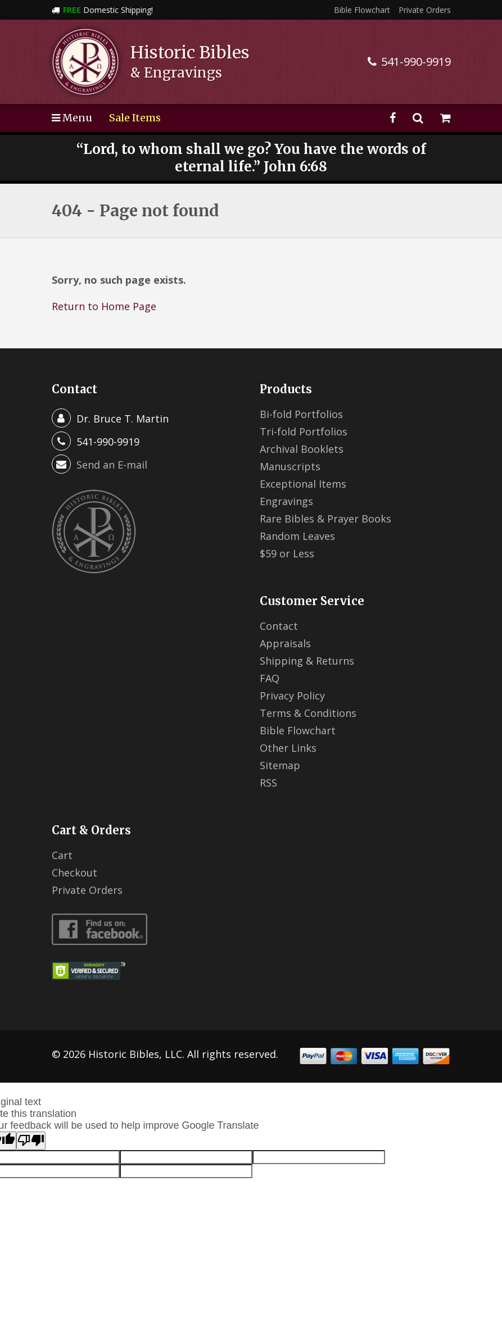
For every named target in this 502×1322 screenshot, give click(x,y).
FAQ (269, 678)
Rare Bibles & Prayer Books (325, 518)
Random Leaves (297, 536)
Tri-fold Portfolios (303, 431)
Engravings (286, 501)
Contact (279, 626)
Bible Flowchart (362, 9)
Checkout (74, 872)
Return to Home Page (104, 306)
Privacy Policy (292, 695)
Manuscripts (290, 466)
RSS (268, 782)
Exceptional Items (303, 483)
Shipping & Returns (307, 660)
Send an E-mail (111, 464)
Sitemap (280, 765)
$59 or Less (287, 553)
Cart (62, 855)
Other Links (288, 748)
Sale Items (135, 117)
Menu (72, 117)
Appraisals (285, 643)
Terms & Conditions (308, 713)
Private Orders (425, 9)
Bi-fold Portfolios (301, 414)
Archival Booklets (301, 449)
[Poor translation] (31, 1141)
